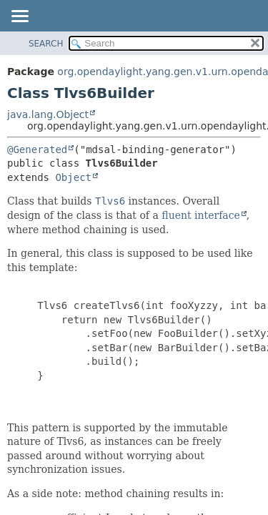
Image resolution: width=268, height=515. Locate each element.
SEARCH (46, 44)
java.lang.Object (48, 114)
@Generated (37, 149)
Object (73, 177)
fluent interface (200, 215)
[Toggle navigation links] (19, 17)
